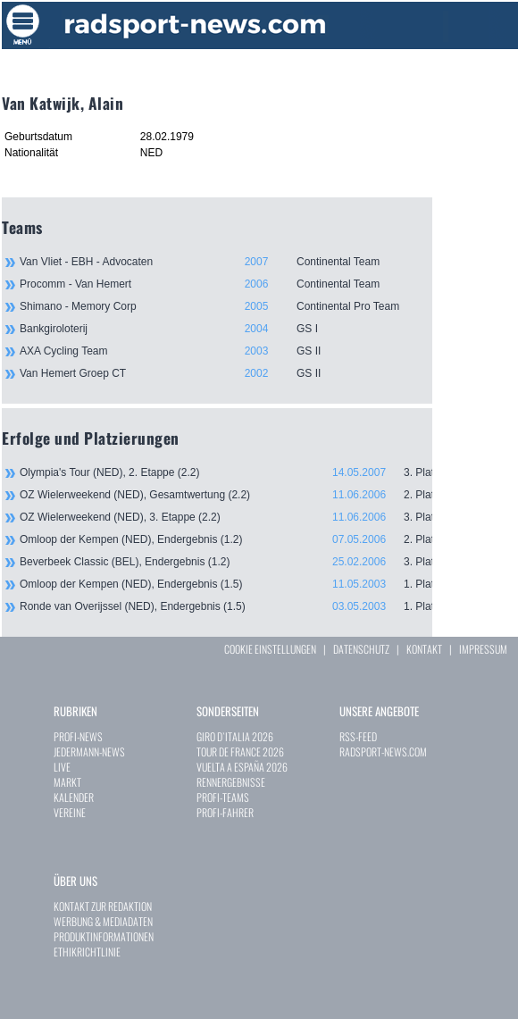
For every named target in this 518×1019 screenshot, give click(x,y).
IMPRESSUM (483, 648)
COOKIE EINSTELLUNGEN (270, 648)
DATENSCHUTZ (361, 648)
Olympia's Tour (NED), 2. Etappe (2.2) (226, 472)
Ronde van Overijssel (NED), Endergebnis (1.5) (226, 606)
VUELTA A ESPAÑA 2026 (242, 766)
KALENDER (74, 797)
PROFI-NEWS (78, 736)
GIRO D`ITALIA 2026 (234, 736)
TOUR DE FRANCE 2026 (240, 751)
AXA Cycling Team (226, 351)
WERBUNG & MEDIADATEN (103, 921)
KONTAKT (424, 648)
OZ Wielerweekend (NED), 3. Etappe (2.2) (226, 517)
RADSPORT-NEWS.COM (383, 751)
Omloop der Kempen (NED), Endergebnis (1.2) (226, 539)
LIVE (62, 766)
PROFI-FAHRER (225, 812)
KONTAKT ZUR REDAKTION (103, 906)
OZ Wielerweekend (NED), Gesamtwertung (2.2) (226, 495)
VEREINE (70, 812)
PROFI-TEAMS (222, 797)
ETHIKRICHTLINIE (87, 951)
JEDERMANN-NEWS (89, 751)
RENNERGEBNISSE (230, 781)
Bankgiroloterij (226, 328)
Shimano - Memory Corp (226, 306)
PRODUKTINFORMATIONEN (104, 936)
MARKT (67, 781)
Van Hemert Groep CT (226, 373)
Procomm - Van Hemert (226, 284)
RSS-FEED (358, 736)
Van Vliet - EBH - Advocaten (226, 261)
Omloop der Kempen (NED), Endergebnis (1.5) (226, 584)
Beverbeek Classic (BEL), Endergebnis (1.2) (226, 561)
